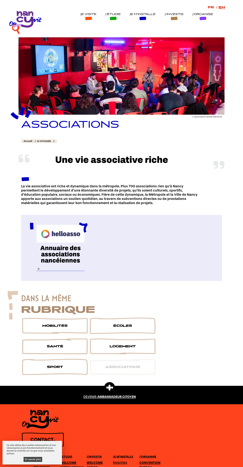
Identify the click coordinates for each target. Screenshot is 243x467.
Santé (166, 401)
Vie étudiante (121, 443)
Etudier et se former (120, 402)
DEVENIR (109, 364)
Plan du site (94, 459)
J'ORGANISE (195, 383)
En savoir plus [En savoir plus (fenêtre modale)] (33, 459)
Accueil (28, 129)
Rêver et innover (117, 424)
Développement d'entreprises (148, 414)
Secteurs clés (146, 406)
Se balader (93, 406)
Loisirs (192, 438)
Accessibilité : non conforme (177, 459)
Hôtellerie (194, 432)
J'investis (173, 14)
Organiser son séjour (198, 402)
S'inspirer (92, 418)
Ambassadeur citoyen (71, 459)
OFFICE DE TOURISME (93, 392)
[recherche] (223, 17)
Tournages (144, 400)
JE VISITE (91, 383)
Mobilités (169, 390)
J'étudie (112, 14)
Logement (169, 407)
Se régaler (93, 412)
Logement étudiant (118, 434)
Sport (166, 413)
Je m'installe (142, 14)
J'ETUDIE (117, 383)
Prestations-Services (196, 424)
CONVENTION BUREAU (197, 392)
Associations (171, 419)
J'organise (202, 14)
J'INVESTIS (143, 383)
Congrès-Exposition (195, 413)
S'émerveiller (95, 400)
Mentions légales (148, 459)
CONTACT (41, 439)
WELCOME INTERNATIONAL (123, 392)
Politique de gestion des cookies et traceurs (104, 462)
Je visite (88, 14)
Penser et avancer (118, 413)
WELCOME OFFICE (144, 392)
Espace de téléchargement (120, 459)
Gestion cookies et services (147, 462)
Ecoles (167, 395)
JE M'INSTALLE (172, 383)
